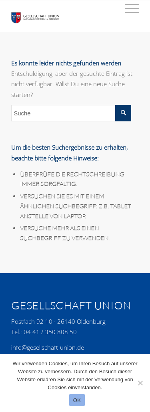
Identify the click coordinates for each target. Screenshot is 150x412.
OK (77, 400)
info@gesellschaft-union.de (47, 347)
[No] (140, 383)
